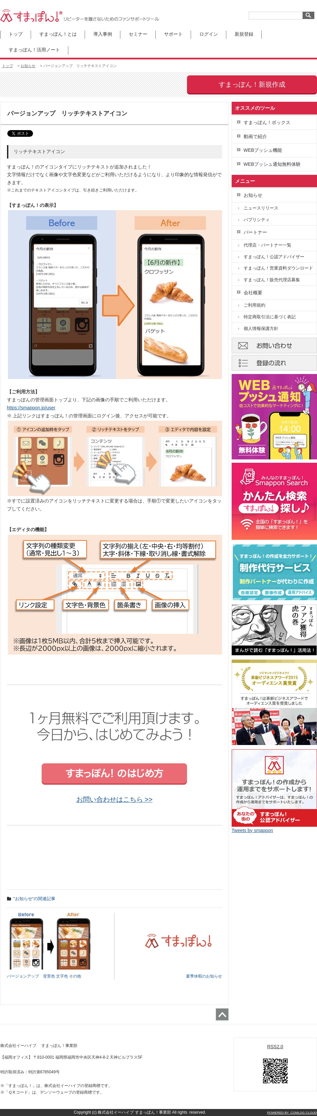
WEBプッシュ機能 (263, 150)
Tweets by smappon (252, 830)
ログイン (208, 34)
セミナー (138, 34)
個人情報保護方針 (261, 328)
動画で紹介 (255, 136)
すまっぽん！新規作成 (252, 84)
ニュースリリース (261, 208)
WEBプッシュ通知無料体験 (272, 164)
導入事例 (102, 34)
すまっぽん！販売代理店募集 (272, 279)
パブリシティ (257, 219)
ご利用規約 (254, 305)
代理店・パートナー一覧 (267, 245)
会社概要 (253, 292)
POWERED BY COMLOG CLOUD (292, 1112)
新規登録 (244, 34)
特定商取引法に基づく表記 (270, 316)
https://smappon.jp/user (31, 407)
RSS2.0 (275, 1046)
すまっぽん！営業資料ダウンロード (278, 268)
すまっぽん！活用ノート (34, 49)
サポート (173, 34)
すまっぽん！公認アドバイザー (274, 256)
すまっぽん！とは (58, 34)
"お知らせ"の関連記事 (34, 898)
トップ (16, 34)
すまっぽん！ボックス (267, 122)
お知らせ (28, 66)
